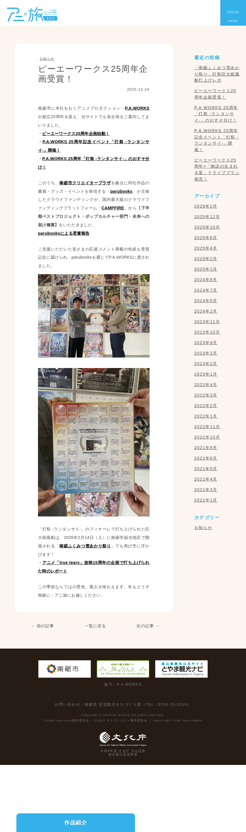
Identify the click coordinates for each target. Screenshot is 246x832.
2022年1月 (205, 416)
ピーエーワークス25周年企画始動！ (76, 133)
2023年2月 (205, 363)
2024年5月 (205, 300)
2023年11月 (207, 321)
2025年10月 (207, 227)
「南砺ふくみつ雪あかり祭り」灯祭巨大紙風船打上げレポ (217, 74)
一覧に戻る (95, 626)
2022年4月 (205, 384)
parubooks (121, 191)
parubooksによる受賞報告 (63, 233)
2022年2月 (205, 405)
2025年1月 (205, 269)
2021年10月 (207, 437)
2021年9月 (205, 447)
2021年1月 (205, 500)
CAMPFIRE (112, 208)
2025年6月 (205, 237)
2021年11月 (207, 426)
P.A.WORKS (137, 108)
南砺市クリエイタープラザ (85, 183)
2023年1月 (205, 374)
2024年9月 (205, 279)
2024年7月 (205, 290)
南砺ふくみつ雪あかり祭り (85, 546)
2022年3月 (205, 395)
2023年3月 (205, 353)
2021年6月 (205, 458)
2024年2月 (205, 311)
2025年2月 (205, 258)
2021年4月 (205, 479)
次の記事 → (148, 626)
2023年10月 (207, 332)
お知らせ (47, 58)
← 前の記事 (42, 626)
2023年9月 (205, 342)
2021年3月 (205, 489)
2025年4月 (205, 248)
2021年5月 (205, 468)
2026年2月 (205, 206)
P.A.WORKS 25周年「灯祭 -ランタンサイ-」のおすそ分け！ (216, 113)
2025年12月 (207, 216)
